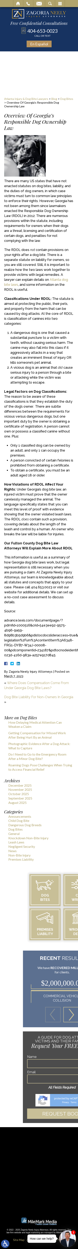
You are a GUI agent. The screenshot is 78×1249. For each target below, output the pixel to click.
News (12, 851)
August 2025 (17, 802)
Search (50, 3)
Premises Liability (21, 859)
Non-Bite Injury (19, 855)
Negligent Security (21, 846)
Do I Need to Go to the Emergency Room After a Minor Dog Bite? (37, 756)
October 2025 (18, 794)
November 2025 (20, 789)
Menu (60, 3)
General (14, 834)
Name (47, 1057)
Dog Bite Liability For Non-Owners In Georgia (38, 697)
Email (39, 3)
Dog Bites (66, 99)
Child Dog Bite (18, 821)
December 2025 (20, 785)
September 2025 (20, 798)
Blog (54, 99)
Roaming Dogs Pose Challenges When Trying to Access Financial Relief (40, 767)
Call (28, 3)
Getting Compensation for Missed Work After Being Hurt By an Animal (37, 735)
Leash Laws (16, 842)
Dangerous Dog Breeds (25, 825)
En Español (39, 44)
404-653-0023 (42, 32)
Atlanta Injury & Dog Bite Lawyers (26, 99)
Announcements (19, 816)
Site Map (19, 1240)
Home (18, 3)
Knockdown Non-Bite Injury (28, 838)
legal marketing (33, 1232)
